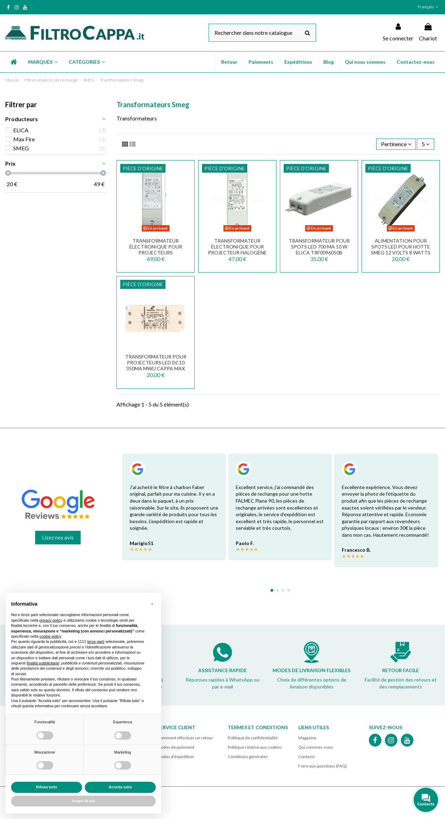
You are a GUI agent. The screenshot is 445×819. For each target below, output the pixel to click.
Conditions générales (248, 756)
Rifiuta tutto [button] (46, 787)
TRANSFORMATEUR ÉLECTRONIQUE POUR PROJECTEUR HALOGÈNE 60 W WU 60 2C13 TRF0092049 (237, 252)
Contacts (306, 756)
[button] (42, 62)
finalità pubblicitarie (43, 663)
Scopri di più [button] (83, 801)
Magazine (307, 737)
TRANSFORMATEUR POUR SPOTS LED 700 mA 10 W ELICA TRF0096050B (319, 246)
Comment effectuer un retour (185, 737)
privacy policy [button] (50, 620)
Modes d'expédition (175, 756)
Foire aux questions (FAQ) (322, 766)
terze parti (95, 641)
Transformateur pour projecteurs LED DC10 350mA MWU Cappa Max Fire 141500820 (155, 365)
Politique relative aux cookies (255, 747)
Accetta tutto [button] (120, 787)
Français (429, 6)
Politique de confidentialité (253, 737)
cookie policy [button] (50, 636)
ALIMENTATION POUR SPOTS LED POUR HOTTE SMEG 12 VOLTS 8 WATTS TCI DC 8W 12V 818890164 (400, 249)
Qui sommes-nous (315, 747)
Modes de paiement (175, 747)
